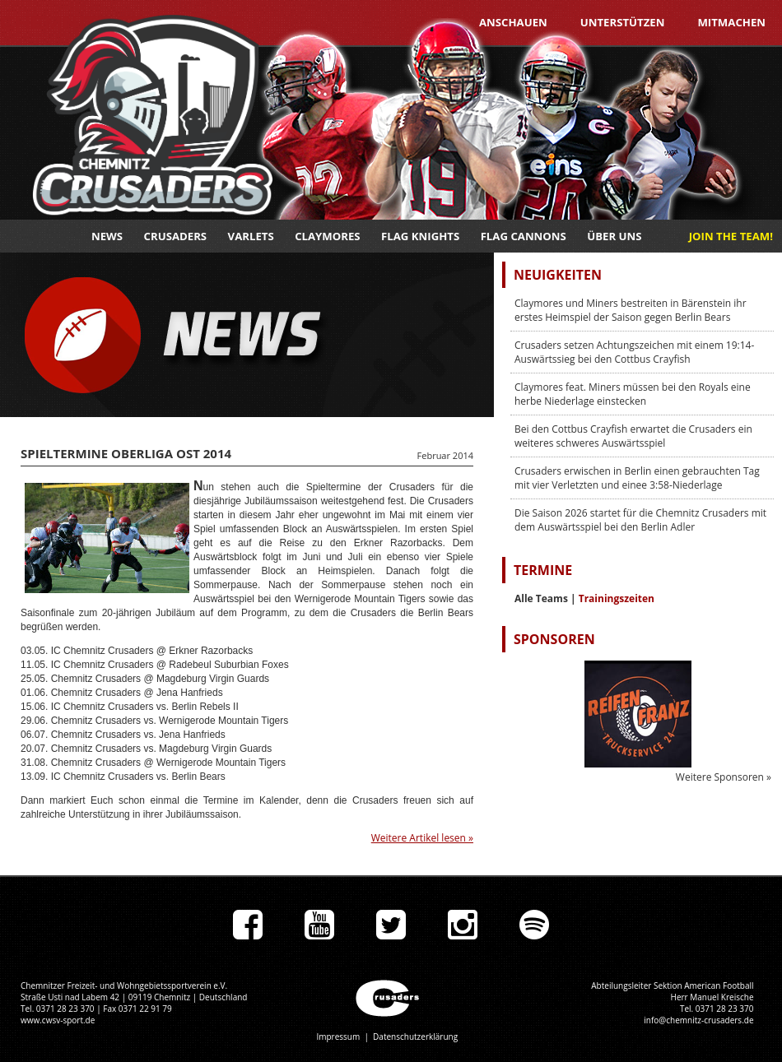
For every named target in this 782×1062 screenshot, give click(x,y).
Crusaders (175, 236)
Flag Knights (420, 236)
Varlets (251, 236)
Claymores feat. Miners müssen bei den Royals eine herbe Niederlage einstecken (632, 394)
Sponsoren (554, 639)
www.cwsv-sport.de (58, 1020)
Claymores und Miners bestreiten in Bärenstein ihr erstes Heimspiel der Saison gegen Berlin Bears (630, 310)
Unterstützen (622, 22)
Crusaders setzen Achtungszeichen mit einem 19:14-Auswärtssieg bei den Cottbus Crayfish (634, 352)
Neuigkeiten (558, 275)
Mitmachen (731, 22)
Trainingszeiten (616, 598)
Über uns (614, 236)
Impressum (338, 1036)
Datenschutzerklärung (415, 1036)
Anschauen (513, 22)
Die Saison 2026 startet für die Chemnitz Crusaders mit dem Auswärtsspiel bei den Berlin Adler (640, 520)
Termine (543, 570)
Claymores (327, 236)
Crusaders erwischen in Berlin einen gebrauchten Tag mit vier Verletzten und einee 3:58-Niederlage (637, 478)
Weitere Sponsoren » (723, 777)
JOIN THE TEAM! (731, 236)
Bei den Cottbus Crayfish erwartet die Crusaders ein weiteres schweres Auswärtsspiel (633, 436)
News (107, 236)
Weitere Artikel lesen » (422, 838)
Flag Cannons (523, 236)
